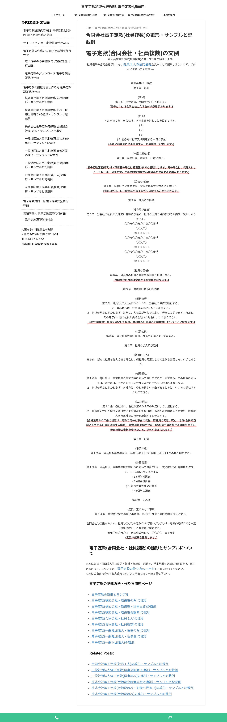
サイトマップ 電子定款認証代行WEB (43, 42)
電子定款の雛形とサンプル (107, 593)
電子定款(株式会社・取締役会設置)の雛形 (115, 608)
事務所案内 (169, 14)
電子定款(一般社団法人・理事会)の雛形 (114, 629)
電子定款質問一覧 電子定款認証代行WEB (45, 188)
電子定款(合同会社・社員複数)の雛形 (113, 619)
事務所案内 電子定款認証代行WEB (42, 195)
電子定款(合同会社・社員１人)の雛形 (113, 613)
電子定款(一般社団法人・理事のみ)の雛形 (115, 624)
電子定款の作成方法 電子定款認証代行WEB (46, 50)
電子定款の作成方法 (113, 14)
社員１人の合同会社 (135, 64)
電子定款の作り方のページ (132, 568)
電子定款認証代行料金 (85, 14)
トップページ (58, 14)
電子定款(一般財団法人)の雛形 (109, 634)
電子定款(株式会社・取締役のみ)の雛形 (114, 598)
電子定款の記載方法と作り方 (141, 15)
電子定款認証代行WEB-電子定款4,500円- (113, 6)
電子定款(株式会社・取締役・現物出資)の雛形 (118, 603)
